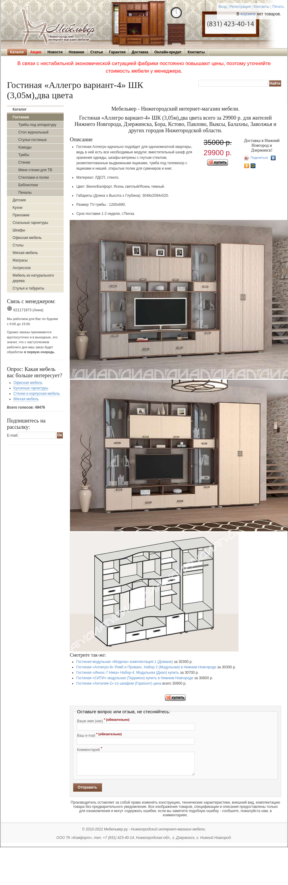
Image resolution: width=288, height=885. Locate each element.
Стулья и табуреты (28, 288)
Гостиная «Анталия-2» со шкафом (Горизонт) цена (118, 683)
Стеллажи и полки (33, 177)
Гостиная (21, 117)
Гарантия (117, 52)
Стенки (24, 162)
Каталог (17, 52)
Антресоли (22, 268)
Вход (222, 7)
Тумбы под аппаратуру (37, 125)
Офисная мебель (27, 238)
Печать (278, 7)
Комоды (25, 147)
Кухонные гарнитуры (31, 388)
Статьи (96, 52)
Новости (54, 52)
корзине (248, 14)
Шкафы (19, 230)
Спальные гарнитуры (30, 223)
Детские (19, 200)
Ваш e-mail (99, 735)
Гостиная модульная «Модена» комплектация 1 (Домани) (124, 662)
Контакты (261, 7)
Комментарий (89, 749)
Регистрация (240, 7)
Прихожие (21, 215)
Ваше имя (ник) (103, 720)
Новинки (76, 52)
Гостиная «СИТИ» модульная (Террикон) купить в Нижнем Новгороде (134, 678)
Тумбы (23, 155)
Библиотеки (28, 185)
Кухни (17, 208)
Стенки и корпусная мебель (37, 393)
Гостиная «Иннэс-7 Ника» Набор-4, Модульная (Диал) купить (127, 672)
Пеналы (25, 192)
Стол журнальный (33, 132)
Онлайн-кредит (168, 52)
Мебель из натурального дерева (33, 278)
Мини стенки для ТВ (35, 170)
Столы (18, 245)
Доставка (139, 52)
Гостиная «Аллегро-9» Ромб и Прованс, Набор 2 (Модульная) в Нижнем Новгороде (146, 667)
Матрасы (20, 260)
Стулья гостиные (32, 140)
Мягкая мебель (25, 253)
